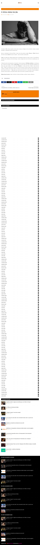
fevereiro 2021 (20, 304)
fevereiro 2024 (20, 357)
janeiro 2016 (20, 203)
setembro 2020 (20, 295)
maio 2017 (20, 231)
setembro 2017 (20, 238)
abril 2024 (20, 361)
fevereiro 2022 (20, 321)
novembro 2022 (20, 337)
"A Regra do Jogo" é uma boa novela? (13, 412)
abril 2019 (20, 271)
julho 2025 (20, 387)
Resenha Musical (7, 78)
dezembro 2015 (20, 202)
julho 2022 (20, 330)
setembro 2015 (20, 198)
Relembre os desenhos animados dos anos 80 (15, 422)
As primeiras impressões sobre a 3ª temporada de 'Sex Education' (19, 433)
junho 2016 (20, 212)
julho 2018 (20, 255)
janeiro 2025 (20, 376)
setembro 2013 (20, 157)
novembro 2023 (20, 352)
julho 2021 (20, 309)
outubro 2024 (20, 371)
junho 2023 (20, 345)
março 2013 (20, 146)
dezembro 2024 (20, 375)
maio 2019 (20, 273)
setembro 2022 (20, 333)
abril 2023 (20, 342)
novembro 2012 (20, 139)
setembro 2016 (20, 217)
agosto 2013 (20, 155)
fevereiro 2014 (20, 165)
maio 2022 (20, 326)
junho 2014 (20, 172)
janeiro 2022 (20, 319)
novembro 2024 (20, 373)
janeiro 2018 (20, 245)
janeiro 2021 (20, 302)
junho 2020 (20, 290)
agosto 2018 (20, 257)
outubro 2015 (20, 200)
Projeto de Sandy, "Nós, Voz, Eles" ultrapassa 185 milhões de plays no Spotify (21, 443)
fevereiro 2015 (20, 186)
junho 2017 (20, 233)
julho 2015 (20, 195)
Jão (2, 78)
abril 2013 (20, 148)
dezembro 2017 (20, 243)
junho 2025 (20, 385)
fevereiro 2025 (20, 378)
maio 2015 (20, 191)
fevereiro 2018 (20, 247)
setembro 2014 (20, 177)
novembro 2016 (20, 221)
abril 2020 (20, 286)
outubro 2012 (20, 138)
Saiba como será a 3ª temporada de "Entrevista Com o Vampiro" (18, 438)
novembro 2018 (20, 262)
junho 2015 (20, 193)
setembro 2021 (20, 312)
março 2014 (20, 167)
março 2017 (20, 228)
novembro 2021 (20, 316)
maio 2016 (20, 210)
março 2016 (20, 207)
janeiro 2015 (20, 184)
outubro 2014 (20, 179)
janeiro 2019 (20, 266)
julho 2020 (20, 292)
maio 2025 (20, 383)
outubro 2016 (20, 219)
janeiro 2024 (20, 356)
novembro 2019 (20, 281)
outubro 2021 (20, 314)
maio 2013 (20, 150)
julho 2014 (20, 174)
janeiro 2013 (20, 143)
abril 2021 (20, 307)
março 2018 (20, 248)
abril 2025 (20, 382)
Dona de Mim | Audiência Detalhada (13, 449)
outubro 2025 (20, 390)
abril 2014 (20, 169)
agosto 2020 (20, 293)
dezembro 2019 (20, 283)
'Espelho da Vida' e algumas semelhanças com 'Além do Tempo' (18, 401)
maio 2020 (20, 288)
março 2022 (20, 323)
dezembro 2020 (20, 300)
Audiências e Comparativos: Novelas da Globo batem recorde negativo (19, 428)
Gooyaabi (20, 543)
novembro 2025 (20, 392)
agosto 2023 (20, 349)
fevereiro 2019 (20, 267)
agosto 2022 (20, 331)
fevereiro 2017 (20, 226)
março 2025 (20, 380)
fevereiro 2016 (20, 205)
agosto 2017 (20, 236)
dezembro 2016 (20, 222)
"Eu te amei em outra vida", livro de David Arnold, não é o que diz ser (19, 417)
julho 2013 (20, 153)
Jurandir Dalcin (4, 14)
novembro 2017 (20, 241)
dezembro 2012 (20, 141)
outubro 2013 (20, 158)
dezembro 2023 (20, 354)
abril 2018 (20, 250)
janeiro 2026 (20, 395)
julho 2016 (20, 214)
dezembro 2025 (20, 394)
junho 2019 (20, 274)
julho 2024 (20, 366)
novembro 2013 (20, 160)
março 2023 (20, 340)
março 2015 (20, 188)
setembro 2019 (20, 278)
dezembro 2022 (20, 338)
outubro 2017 (20, 240)
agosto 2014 (20, 176)
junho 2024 (20, 364)
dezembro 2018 (20, 264)
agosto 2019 (20, 276)
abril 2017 (20, 229)
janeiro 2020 (20, 285)
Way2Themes (10, 543)
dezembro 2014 (20, 183)
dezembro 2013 (20, 162)
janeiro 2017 (20, 224)
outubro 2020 (20, 297)
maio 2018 (20, 252)
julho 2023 (20, 347)
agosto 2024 (20, 368)
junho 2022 (20, 328)
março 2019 (20, 269)
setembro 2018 (20, 259)
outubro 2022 (20, 335)
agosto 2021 (20, 311)
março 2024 (20, 359)
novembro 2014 (20, 181)
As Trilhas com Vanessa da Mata (12, 407)
